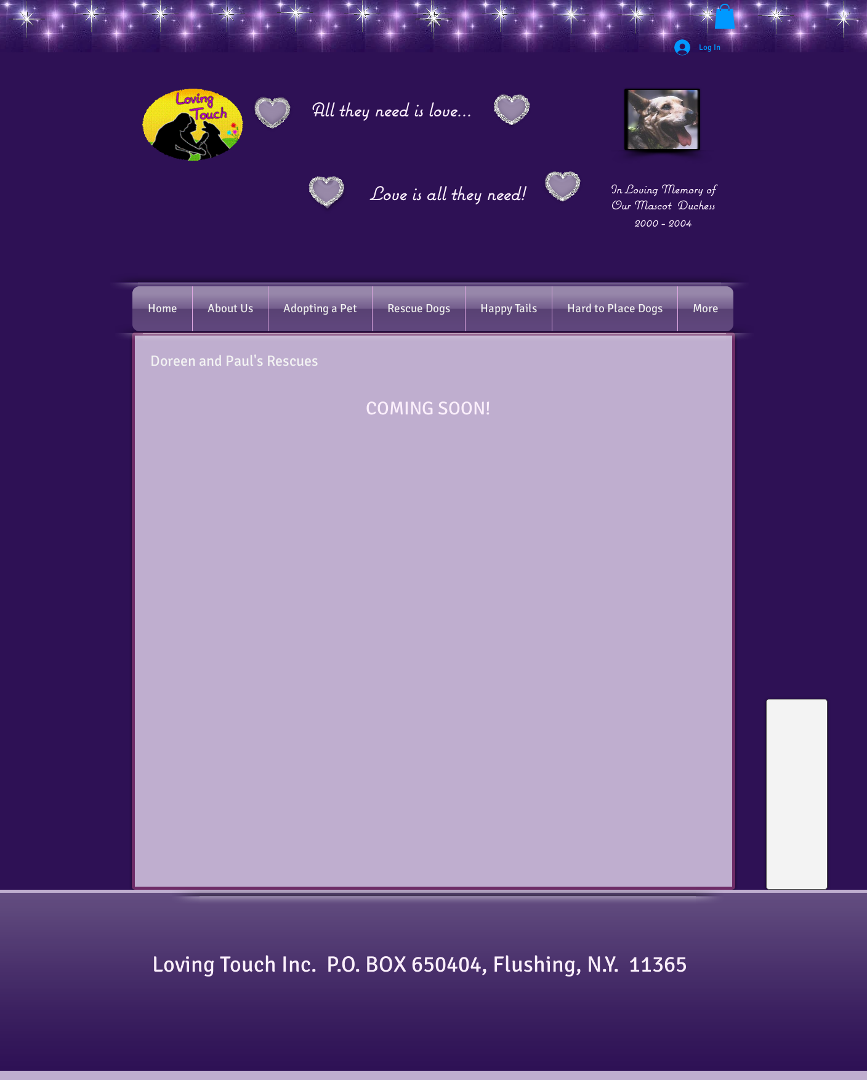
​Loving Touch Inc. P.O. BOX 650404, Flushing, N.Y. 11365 (427, 964)
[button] (724, 16)
